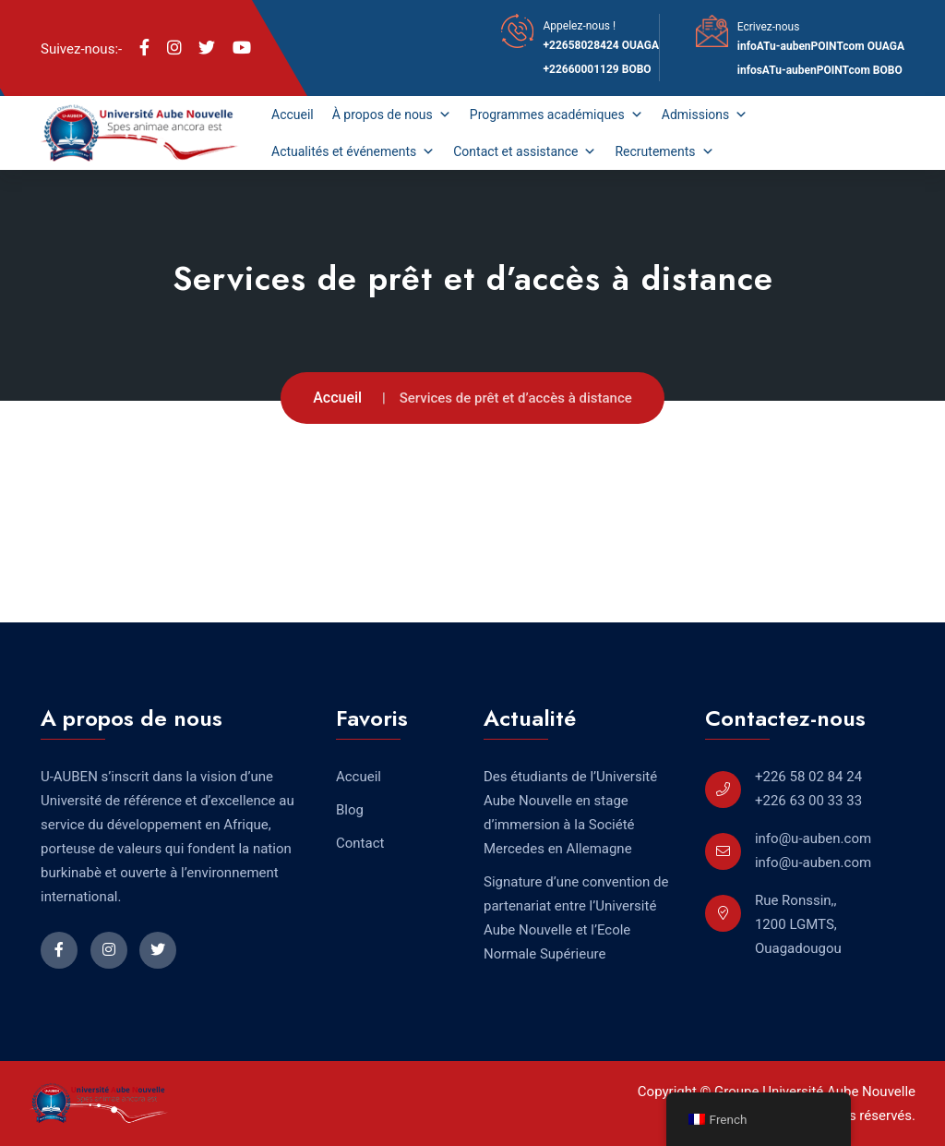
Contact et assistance (524, 151)
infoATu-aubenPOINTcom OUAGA (820, 46)
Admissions (705, 114)
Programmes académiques (556, 114)
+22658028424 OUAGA (601, 45)
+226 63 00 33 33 (808, 800)
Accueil (292, 114)
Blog (350, 810)
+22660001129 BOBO (597, 69)
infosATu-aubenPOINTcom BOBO (820, 70)
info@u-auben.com (813, 838)
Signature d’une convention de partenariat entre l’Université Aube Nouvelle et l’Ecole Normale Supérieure (576, 918)
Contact (360, 843)
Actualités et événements (353, 151)
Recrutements (664, 151)
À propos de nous (391, 114)
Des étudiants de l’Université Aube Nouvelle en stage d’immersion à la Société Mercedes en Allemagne (570, 812)
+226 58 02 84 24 (808, 776)
